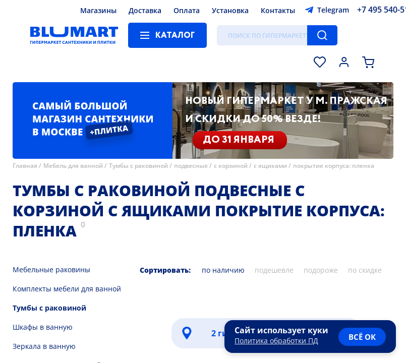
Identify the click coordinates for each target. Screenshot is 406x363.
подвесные (191, 165)
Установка (230, 10)
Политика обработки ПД (276, 340)
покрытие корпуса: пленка (333, 165)
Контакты (278, 10)
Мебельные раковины (51, 269)
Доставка (145, 10)
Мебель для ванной (73, 165)
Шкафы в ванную (43, 327)
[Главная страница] (74, 35)
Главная (25, 165)
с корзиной (231, 165)
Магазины (98, 10)
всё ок (362, 337)
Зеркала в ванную (44, 346)
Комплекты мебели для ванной (67, 288)
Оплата (186, 10)
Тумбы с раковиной (138, 165)
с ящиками (270, 165)
